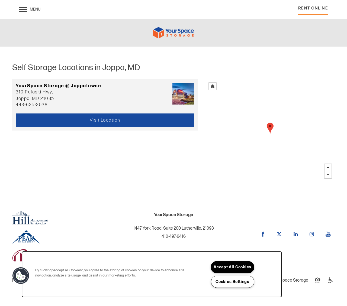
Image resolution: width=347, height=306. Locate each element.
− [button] (328, 174)
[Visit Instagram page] (312, 234)
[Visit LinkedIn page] (295, 234)
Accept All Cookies (232, 267)
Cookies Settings (232, 281)
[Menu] (29, 9)
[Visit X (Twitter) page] (279, 234)
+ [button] (328, 167)
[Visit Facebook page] (263, 234)
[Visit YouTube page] (328, 234)
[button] (313, 10)
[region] (152, 274)
